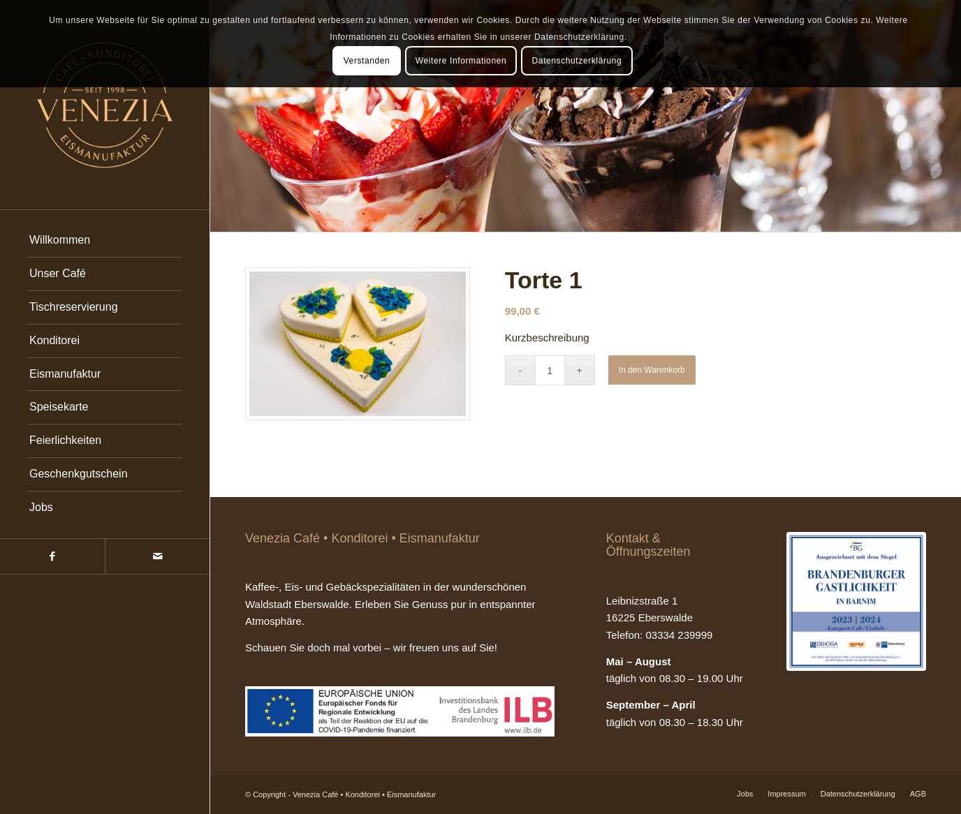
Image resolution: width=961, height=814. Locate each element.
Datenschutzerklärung (577, 61)
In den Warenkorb (652, 370)
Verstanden (367, 61)
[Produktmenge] (550, 370)
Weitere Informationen (461, 61)
